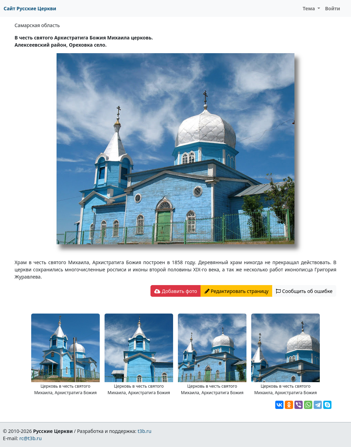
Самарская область (37, 25)
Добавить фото (175, 291)
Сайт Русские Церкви (30, 8)
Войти (332, 8)
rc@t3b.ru (31, 438)
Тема (309, 8)
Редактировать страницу (236, 291)
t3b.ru (145, 431)
